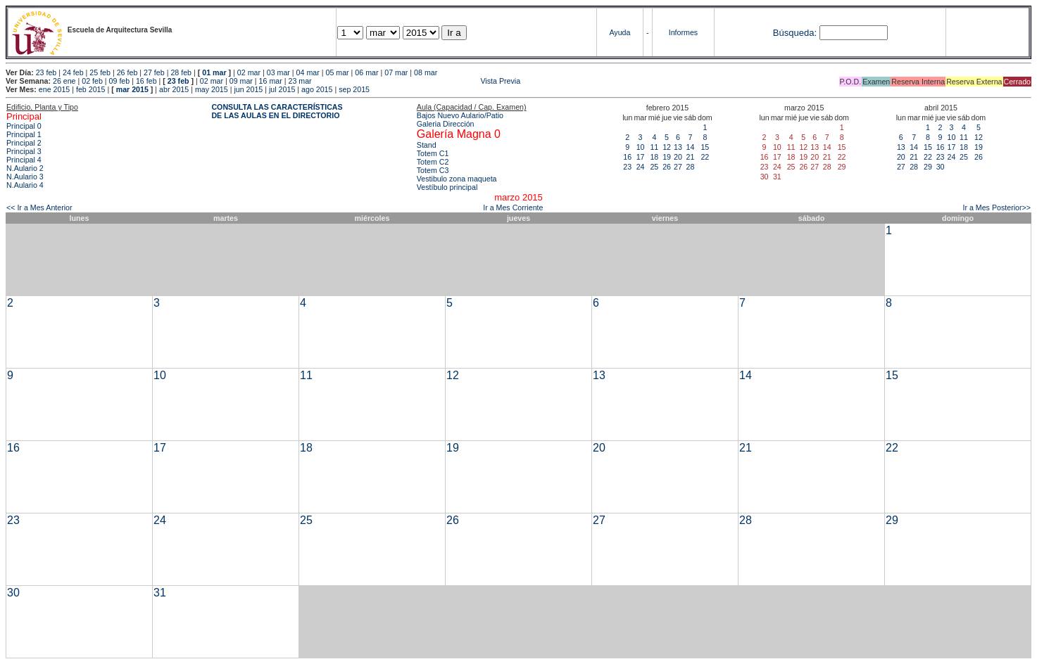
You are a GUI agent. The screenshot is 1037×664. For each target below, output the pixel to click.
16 (627, 157)
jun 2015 (248, 89)
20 (678, 157)
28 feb (180, 72)
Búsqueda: (795, 32)
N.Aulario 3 (25, 176)
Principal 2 (24, 143)
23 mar (299, 81)
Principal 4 (24, 159)
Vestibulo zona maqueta (457, 178)
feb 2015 (90, 89)
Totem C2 (433, 162)
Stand (426, 145)
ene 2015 (54, 89)
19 (666, 157)
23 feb (46, 72)
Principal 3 (24, 151)
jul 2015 (282, 89)
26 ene (64, 81)
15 (704, 147)
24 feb (73, 72)
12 (666, 147)
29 (928, 166)
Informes (683, 32)
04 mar (308, 72)
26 (666, 166)
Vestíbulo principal (447, 187)
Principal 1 (24, 134)
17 (640, 157)
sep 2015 (354, 89)
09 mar (241, 81)
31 (159, 593)
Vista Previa (417, 81)
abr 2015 (174, 89)
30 (940, 166)
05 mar (336, 72)
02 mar (248, 72)
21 (690, 157)
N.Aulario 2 (25, 168)
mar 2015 (132, 89)
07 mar (396, 72)
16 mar (270, 81)
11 (654, 147)
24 (640, 166)
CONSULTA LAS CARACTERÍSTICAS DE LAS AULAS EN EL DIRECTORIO (276, 111)
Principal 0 (24, 126)
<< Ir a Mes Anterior (39, 207)
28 (690, 166)
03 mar (278, 72)
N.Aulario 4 (25, 185)
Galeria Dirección (445, 124)
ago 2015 (316, 89)
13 (678, 147)
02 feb (92, 81)
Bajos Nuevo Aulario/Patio (460, 115)
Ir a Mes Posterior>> (996, 207)
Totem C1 (433, 153)
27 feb (154, 72)
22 (704, 157)
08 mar (425, 72)
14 (690, 147)
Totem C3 (433, 170)
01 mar (214, 72)
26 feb (127, 72)
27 (678, 166)
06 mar (366, 72)
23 (627, 166)
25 (654, 166)
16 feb (146, 81)
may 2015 (211, 89)
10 (640, 147)
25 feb (100, 72)
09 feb (119, 81)
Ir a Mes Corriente (513, 207)
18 (654, 157)
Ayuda (619, 32)
